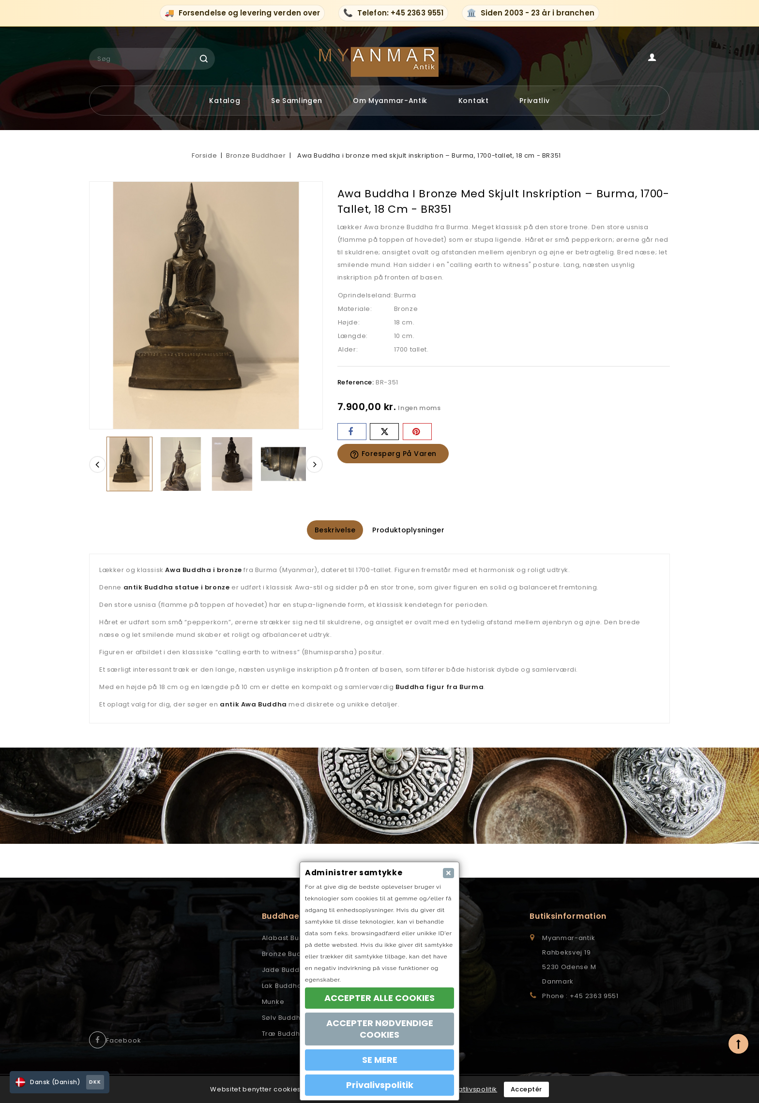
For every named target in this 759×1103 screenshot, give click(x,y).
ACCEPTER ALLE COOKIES (379, 998)
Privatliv (534, 100)
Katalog (224, 100)
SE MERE (379, 1060)
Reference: (355, 382)
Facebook (123, 1041)
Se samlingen (296, 100)
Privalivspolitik (379, 1085)
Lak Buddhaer (286, 986)
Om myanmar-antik (390, 100)
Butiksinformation (568, 917)
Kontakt (473, 100)
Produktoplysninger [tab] (414, 530)
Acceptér (526, 1089)
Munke (273, 1002)
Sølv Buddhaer (287, 1018)
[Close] (448, 873)
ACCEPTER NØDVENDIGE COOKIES (379, 1029)
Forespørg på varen (393, 454)
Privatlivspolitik (471, 1089)
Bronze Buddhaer (292, 954)
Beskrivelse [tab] (329, 530)
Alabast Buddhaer (293, 938)
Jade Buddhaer (289, 970)
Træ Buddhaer (287, 1034)
